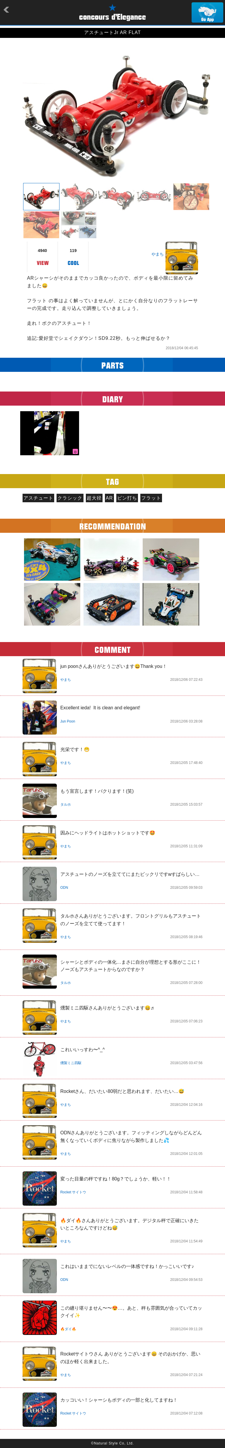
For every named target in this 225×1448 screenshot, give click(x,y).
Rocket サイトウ (73, 1192)
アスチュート (38, 497)
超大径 (94, 497)
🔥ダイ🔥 (68, 1329)
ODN (64, 888)
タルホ (65, 804)
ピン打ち (127, 497)
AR (109, 497)
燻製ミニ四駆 (70, 1063)
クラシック (69, 497)
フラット (151, 497)
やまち (157, 254)
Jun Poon (67, 721)
